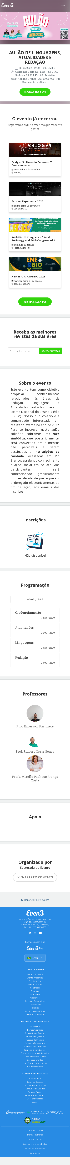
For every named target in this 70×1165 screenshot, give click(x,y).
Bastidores (35, 1153)
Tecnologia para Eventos (35, 1050)
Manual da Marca (35, 1134)
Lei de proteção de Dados (35, 1144)
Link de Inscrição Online (35, 1056)
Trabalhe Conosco (35, 1130)
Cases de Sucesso (35, 1082)
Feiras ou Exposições (35, 1014)
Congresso (35, 987)
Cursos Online (35, 1004)
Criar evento (35, 1078)
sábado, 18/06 (35, 599)
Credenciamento (35, 1066)
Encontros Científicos (35, 1011)
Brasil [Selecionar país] (35, 958)
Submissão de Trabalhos (35, 1046)
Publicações (35, 1026)
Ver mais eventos (35, 301)
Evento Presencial (35, 977)
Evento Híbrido (35, 984)
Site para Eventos (35, 1060)
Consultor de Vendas (35, 1088)
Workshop (35, 997)
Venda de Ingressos (35, 1036)
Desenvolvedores (35, 1098)
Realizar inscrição (35, 91)
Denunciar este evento (35, 900)
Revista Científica (35, 1030)
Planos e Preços (35, 1092)
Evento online (35, 981)
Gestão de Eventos (35, 1040)
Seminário (35, 994)
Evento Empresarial (35, 974)
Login (62, 5)
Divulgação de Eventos (35, 1033)
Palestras (35, 1007)
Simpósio (35, 991)
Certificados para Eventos (35, 1063)
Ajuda (35, 1102)
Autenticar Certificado (35, 1095)
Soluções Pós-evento (35, 1043)
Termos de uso (35, 1139)
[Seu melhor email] (23, 350)
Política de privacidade (35, 1148)
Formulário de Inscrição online (35, 1053)
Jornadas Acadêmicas (35, 1001)
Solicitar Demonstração (35, 1085)
